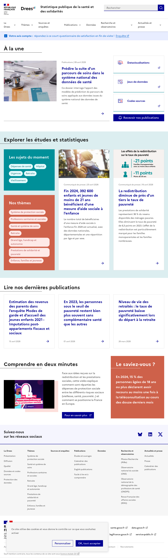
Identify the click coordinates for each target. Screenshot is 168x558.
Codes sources (136, 101)
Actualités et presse (145, 25)
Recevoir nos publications (141, 118)
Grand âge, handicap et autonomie (23, 242)
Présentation (9, 456)
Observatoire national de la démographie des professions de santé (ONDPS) (130, 485)
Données (91, 25)
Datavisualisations (138, 63)
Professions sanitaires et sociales (28, 219)
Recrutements (126, 546)
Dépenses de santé (21, 166)
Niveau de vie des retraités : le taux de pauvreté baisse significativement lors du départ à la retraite (137, 310)
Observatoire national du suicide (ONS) (129, 470)
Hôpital (40, 166)
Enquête (121, 36)
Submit (161, 8)
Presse (147, 461)
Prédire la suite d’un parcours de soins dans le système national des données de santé (83, 75)
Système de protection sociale (27, 212)
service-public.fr (144, 534)
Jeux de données (137, 82)
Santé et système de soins (25, 226)
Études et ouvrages (83, 456)
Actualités (149, 456)
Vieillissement (18, 180)
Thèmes (25, 25)
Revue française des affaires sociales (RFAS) (130, 500)
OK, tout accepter (89, 543)
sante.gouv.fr (117, 527)
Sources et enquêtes (44, 25)
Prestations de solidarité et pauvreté (25, 252)
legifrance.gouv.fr (119, 534)
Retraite (30, 173)
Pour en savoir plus (76, 415)
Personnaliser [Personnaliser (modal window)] (63, 543)
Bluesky (140, 434)
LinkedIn (150, 434)
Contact (111, 546)
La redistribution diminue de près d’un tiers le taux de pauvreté (136, 197)
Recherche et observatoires (108, 25)
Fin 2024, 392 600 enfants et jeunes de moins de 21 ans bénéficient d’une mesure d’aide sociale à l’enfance (83, 202)
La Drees (7, 25)
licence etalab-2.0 (68, 553)
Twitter (160, 434)
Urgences (16, 173)
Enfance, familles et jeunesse (26, 260)
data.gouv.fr (138, 527)
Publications (70, 25)
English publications (83, 469)
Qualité (7, 466)
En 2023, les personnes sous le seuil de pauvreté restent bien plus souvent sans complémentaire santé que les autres (83, 313)
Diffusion (8, 461)
